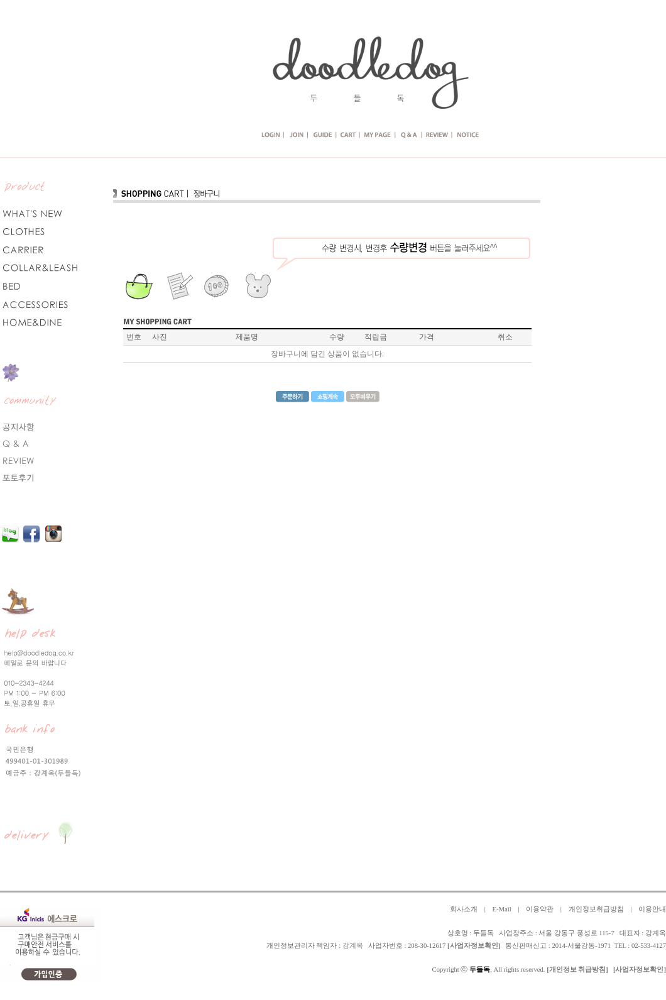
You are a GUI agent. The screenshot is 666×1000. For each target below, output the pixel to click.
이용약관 (540, 909)
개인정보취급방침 (596, 909)
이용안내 (652, 909)
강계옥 (352, 945)
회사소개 (464, 909)
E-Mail (501, 909)
